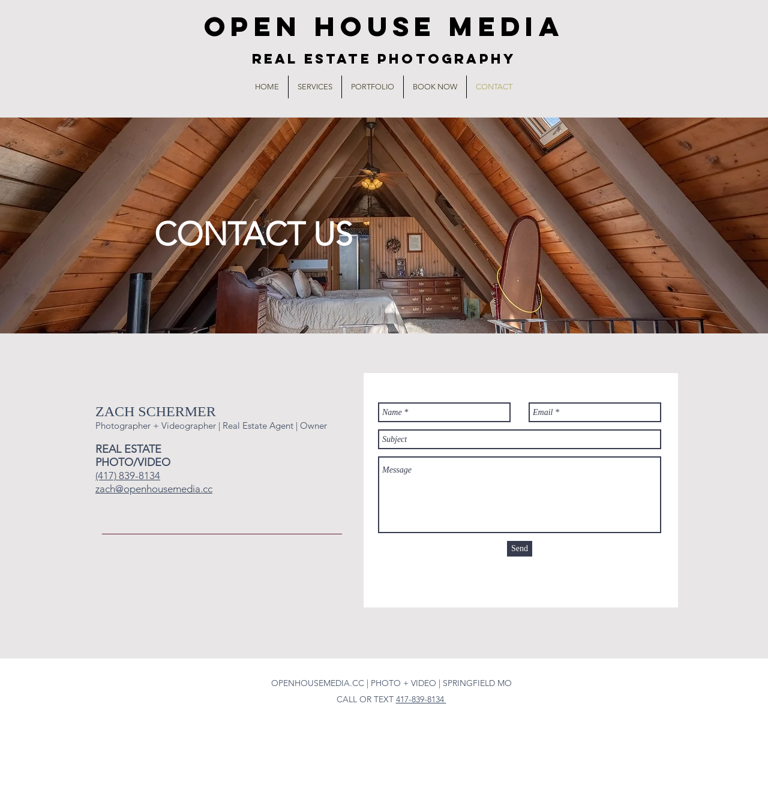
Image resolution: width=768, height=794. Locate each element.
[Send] (519, 549)
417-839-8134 (421, 699)
